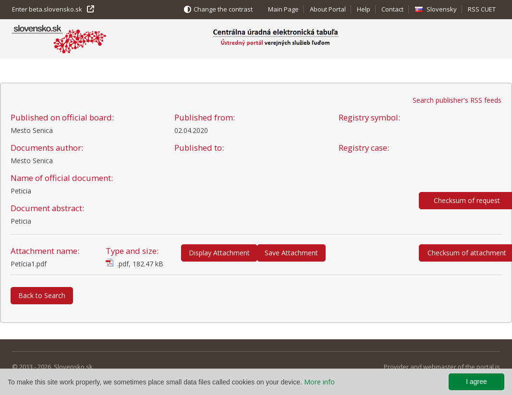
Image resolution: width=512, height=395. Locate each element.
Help (363, 9)
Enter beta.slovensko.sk (47, 9)
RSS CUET (482, 9)
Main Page (283, 9)
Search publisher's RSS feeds (457, 100)
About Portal (328, 9)
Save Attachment (291, 252)
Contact (392, 9)
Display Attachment (219, 252)
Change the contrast (223, 9)
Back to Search (41, 295)
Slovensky (442, 9)
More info (319, 381)
